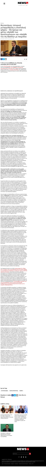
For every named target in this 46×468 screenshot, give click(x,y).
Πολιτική (2, 23)
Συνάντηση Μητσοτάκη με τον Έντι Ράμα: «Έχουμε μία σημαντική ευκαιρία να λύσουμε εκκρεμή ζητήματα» (7, 416)
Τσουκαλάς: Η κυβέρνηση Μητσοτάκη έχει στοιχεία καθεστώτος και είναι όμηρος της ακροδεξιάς (6, 435)
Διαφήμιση (12, 465)
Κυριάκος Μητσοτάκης (14, 69)
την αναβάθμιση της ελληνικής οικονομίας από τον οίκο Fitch (12, 68)
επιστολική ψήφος (4, 390)
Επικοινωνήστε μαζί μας (7, 465)
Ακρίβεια (21, 390)
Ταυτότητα (30, 465)
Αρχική (3, 465)
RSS (32, 465)
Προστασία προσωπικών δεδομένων (23, 465)
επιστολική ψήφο (7, 66)
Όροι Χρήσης (16, 465)
